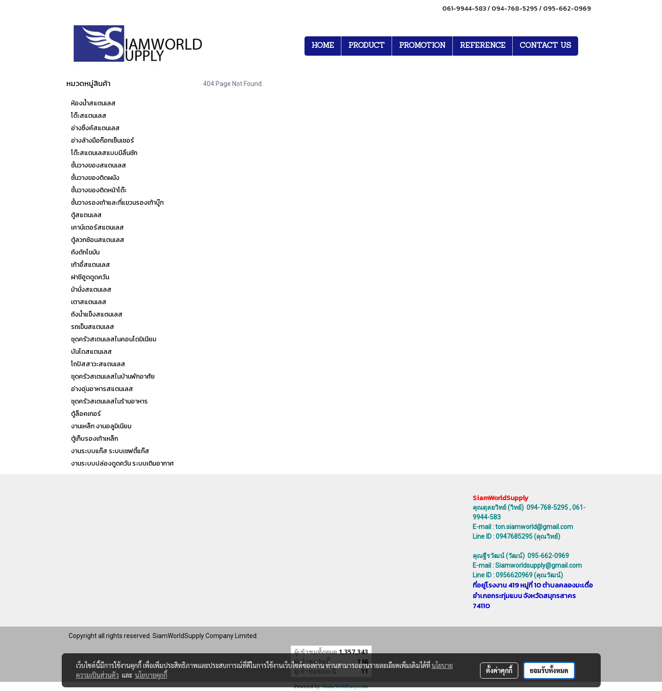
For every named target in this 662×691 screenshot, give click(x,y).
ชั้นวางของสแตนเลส (98, 165)
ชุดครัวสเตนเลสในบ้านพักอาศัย (113, 376)
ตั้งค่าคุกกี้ (499, 670)
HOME (322, 46)
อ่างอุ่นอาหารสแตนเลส (102, 389)
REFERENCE (482, 46)
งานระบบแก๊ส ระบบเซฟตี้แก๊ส (110, 451)
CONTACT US (545, 46)
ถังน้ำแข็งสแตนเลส (97, 314)
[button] (586, 46)
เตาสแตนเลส (88, 302)
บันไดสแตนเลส (91, 352)
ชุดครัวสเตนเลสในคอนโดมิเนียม (113, 339)
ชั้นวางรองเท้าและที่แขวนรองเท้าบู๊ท (117, 202)
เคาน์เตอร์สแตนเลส (97, 227)
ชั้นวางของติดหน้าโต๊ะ (99, 190)
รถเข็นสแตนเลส (92, 327)
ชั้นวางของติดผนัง (95, 178)
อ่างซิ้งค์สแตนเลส (95, 128)
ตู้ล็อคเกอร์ (86, 414)
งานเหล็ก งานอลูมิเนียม (101, 426)
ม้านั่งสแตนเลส (91, 289)
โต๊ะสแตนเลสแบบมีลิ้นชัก (104, 153)
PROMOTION (422, 46)
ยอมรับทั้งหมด (549, 670)
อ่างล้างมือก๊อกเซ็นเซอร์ (102, 140)
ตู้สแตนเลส (86, 215)
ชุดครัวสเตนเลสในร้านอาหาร (109, 401)
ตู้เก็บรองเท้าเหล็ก (94, 438)
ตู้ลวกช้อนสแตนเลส (97, 240)
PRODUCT (366, 46)
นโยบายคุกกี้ (151, 675)
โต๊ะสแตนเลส (88, 116)
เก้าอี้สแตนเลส (90, 265)
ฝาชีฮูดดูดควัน (90, 277)
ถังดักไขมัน (85, 252)
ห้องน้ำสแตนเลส (93, 103)
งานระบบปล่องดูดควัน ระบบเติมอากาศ (122, 463)
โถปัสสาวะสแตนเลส (98, 364)
